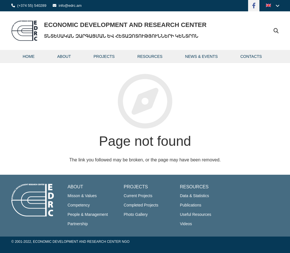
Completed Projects (141, 205)
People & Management (87, 214)
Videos (186, 224)
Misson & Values (82, 195)
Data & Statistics (194, 195)
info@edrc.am (70, 5)
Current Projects (138, 195)
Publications (190, 205)
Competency (78, 205)
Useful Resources (195, 214)
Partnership (77, 224)
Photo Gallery (136, 214)
